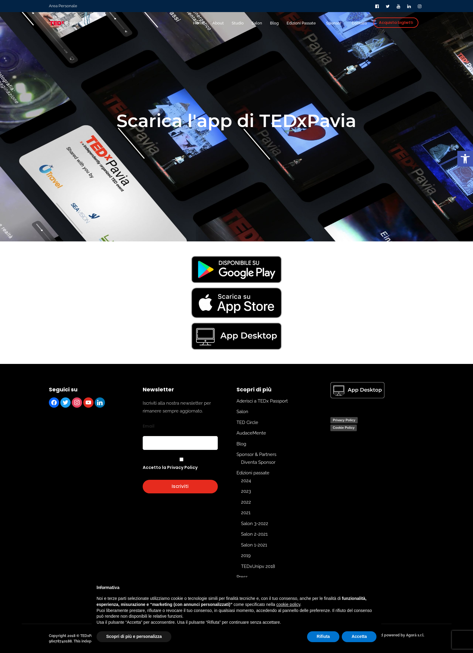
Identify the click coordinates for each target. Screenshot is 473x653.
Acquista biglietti (396, 22)
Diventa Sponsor (258, 462)
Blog (241, 444)
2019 (246, 555)
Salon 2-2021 (254, 534)
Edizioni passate (253, 473)
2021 (245, 512)
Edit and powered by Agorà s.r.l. (396, 635)
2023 (246, 491)
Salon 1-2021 (254, 545)
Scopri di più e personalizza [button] (134, 636)
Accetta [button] (359, 636)
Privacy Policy (344, 420)
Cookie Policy (343, 427)
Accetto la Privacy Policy (170, 467)
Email (148, 426)
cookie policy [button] (288, 604)
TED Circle (247, 422)
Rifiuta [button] (323, 636)
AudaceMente (251, 433)
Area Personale (63, 6)
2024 (246, 480)
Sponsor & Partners (256, 454)
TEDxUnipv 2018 (258, 566)
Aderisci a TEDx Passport (262, 401)
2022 (246, 502)
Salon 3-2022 (254, 523)
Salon (242, 411)
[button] (465, 159)
